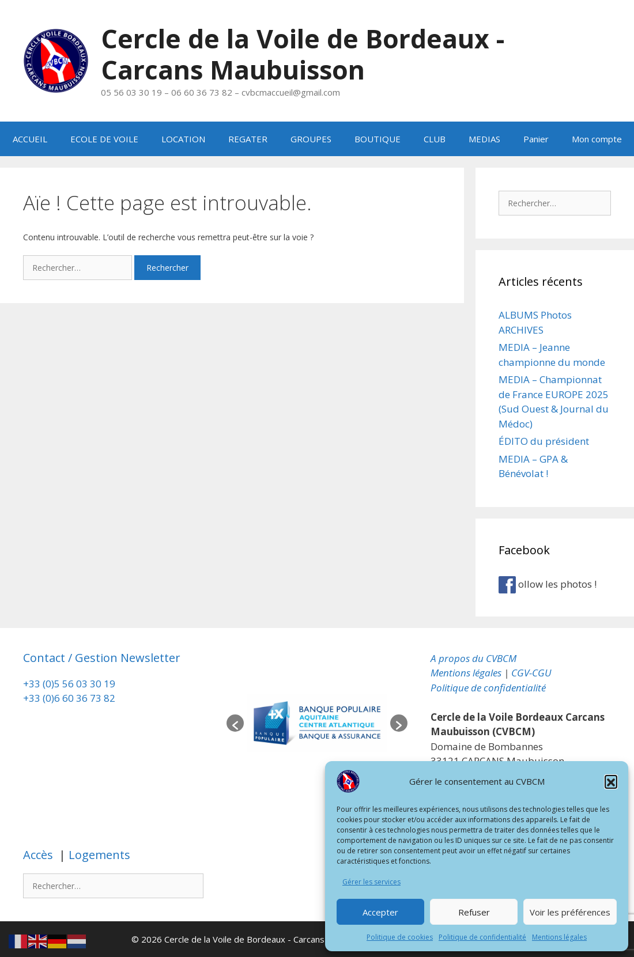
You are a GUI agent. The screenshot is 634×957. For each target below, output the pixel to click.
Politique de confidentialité (482, 937)
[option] (317, 722)
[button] (611, 781)
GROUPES (310, 139)
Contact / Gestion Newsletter (101, 657)
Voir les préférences (570, 912)
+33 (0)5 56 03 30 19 (69, 683)
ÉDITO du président (544, 441)
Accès (39, 855)
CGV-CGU (531, 672)
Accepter (380, 912)
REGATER (247, 139)
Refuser (474, 912)
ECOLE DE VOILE (104, 139)
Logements (98, 855)
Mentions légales (559, 937)
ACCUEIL (30, 139)
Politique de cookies (400, 937)
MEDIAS (484, 139)
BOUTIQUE (377, 139)
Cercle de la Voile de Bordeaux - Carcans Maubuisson (304, 54)
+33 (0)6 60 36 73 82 (70, 698)
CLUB (435, 139)
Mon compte (597, 139)
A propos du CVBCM (473, 657)
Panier (536, 139)
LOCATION (183, 139)
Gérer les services (371, 882)
